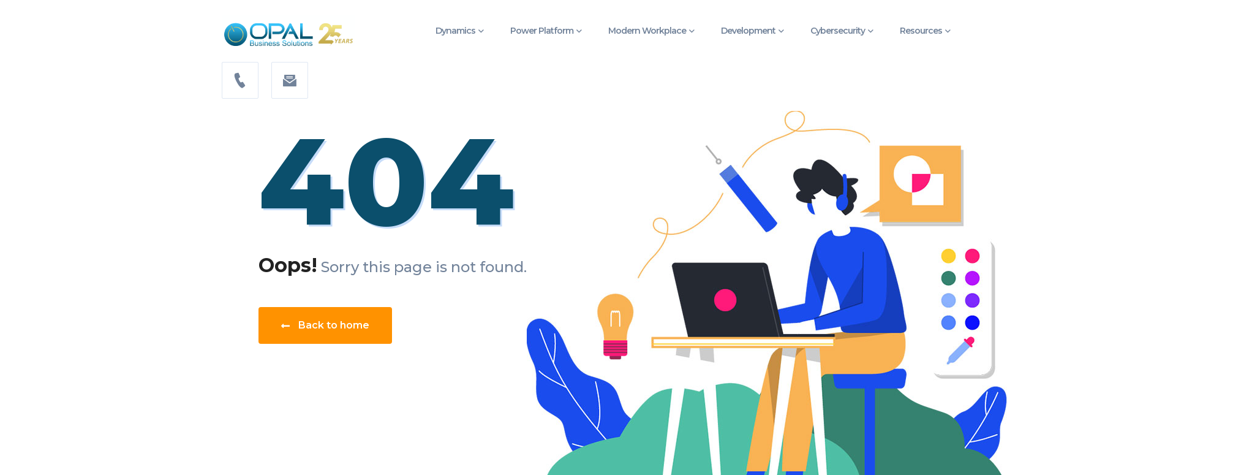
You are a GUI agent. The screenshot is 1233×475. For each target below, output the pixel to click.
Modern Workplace (647, 30)
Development (748, 30)
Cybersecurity (837, 30)
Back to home (325, 325)
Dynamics (455, 30)
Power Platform (541, 30)
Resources (921, 30)
